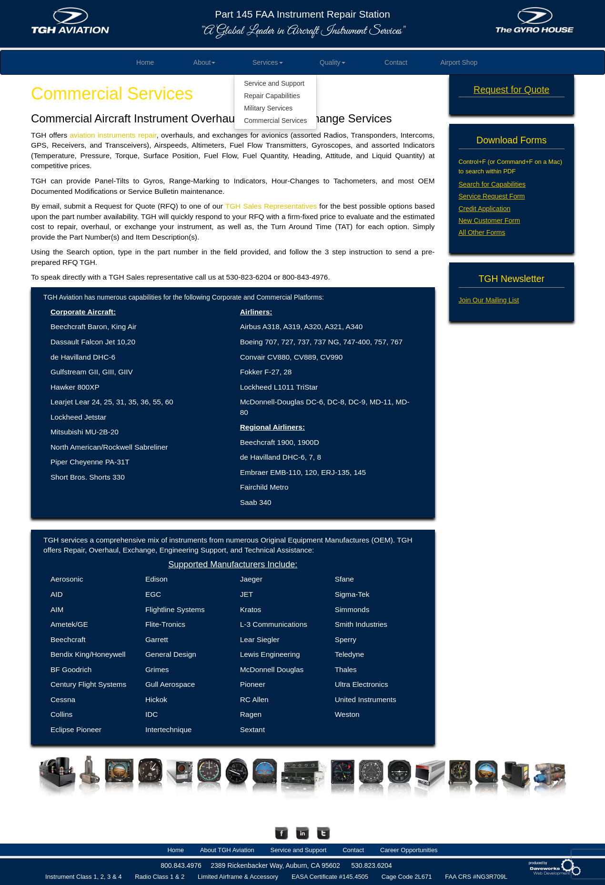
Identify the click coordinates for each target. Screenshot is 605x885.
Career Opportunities (409, 850)
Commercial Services (275, 120)
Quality (332, 62)
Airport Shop (458, 62)
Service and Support (274, 83)
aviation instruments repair (113, 135)
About (204, 62)
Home (145, 62)
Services (267, 62)
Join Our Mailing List (489, 300)
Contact (395, 62)
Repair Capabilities (272, 96)
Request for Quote (511, 89)
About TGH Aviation (227, 850)
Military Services (268, 108)
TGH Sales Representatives (271, 206)
